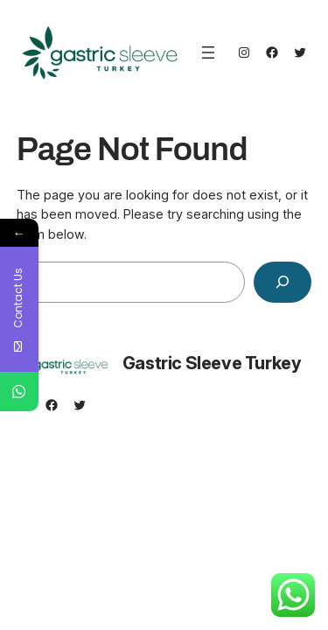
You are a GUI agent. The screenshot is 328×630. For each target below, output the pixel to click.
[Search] (282, 282)
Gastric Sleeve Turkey (212, 363)
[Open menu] (208, 52)
